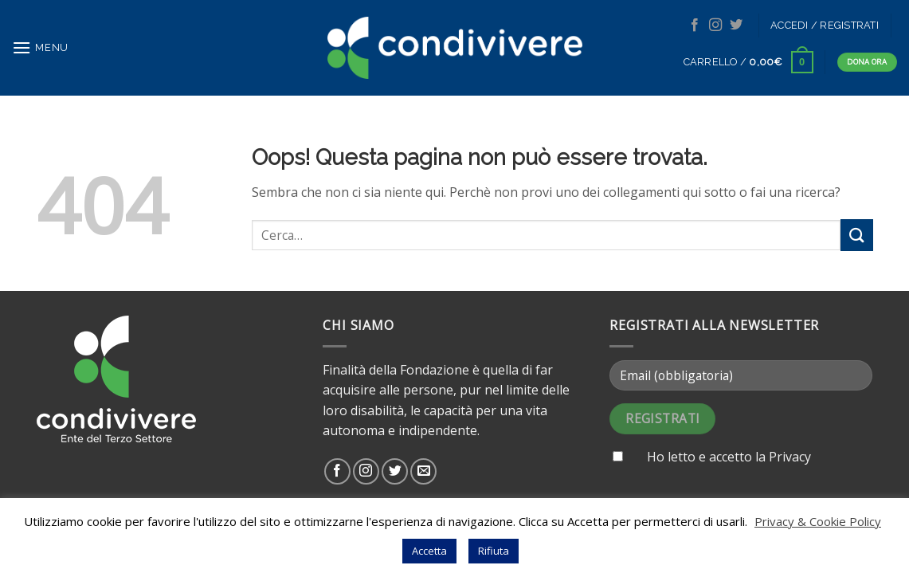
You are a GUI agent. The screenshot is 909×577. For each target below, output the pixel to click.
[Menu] (40, 47)
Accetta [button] (429, 551)
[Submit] (856, 234)
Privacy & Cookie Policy (817, 521)
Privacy (790, 456)
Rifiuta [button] (493, 551)
